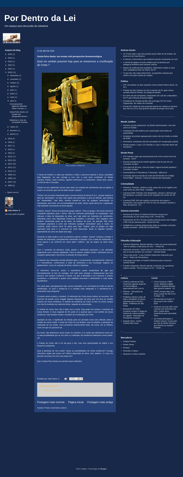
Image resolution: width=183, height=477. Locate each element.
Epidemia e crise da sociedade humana (18, 121)
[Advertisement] (91, 443)
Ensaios (126, 348)
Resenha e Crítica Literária (134, 354)
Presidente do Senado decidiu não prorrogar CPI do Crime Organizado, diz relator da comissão (147, 102)
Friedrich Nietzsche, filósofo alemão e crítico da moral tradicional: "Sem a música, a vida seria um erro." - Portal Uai (150, 245)
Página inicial (75, 402)
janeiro (13, 134)
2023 (10, 61)
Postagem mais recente (50, 402)
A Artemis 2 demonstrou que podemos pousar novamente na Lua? (150, 59)
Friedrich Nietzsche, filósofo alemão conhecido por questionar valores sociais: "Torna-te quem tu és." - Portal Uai (148, 267)
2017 (10, 146)
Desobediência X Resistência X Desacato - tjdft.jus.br (145, 172)
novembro (14, 79)
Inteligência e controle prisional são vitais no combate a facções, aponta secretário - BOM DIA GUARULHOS (149, 226)
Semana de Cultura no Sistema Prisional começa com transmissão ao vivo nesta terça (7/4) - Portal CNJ (145, 215)
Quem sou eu (12, 192)
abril (12, 101)
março (13, 127)
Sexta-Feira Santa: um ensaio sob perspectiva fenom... (19, 114)
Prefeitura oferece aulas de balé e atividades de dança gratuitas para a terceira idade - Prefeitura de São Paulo (134, 301)
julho (12, 90)
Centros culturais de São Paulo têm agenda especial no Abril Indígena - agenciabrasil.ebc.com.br (134, 285)
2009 (10, 175)
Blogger (103, 469)
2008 (10, 178)
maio (12, 97)
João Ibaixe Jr (14, 210)
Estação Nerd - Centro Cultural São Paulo (132, 322)
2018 (10, 142)
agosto (13, 86)
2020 (10, 72)
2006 (10, 185)
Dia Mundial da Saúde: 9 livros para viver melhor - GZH (164, 301)
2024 (10, 58)
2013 (10, 160)
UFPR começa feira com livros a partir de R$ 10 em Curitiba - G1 (165, 293)
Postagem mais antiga (100, 402)
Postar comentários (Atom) (55, 408)
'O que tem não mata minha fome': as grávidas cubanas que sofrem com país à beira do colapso (148, 74)
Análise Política (129, 341)
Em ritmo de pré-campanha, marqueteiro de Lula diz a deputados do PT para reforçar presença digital (150, 96)
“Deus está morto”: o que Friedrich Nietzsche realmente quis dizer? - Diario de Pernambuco (148, 256)
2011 (10, 167)
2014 (10, 156)
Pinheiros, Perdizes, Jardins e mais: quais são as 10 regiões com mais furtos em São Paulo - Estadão (150, 188)
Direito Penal (128, 344)
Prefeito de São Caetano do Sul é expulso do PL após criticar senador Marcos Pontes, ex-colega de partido (148, 91)
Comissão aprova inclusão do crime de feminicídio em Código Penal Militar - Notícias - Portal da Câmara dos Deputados (148, 177)
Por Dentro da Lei (40, 18)
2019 (10, 139)
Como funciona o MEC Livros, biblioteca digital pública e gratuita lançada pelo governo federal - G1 (164, 285)
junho (12, 93)
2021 (10, 69)
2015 (10, 153)
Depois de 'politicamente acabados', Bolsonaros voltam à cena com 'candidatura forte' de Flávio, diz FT (149, 69)
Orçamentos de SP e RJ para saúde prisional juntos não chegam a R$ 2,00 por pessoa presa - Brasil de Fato (150, 221)
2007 (10, 182)
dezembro (14, 75)
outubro (13, 83)
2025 (10, 54)
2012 (10, 164)
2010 (10, 171)
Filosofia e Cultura (130, 351)
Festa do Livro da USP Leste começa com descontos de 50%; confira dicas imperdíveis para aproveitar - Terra (166, 311)
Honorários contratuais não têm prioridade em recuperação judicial (150, 142)
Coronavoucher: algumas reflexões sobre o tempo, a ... (19, 106)
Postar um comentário (52, 390)
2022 (10, 65)
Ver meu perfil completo (15, 214)
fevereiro (14, 130)
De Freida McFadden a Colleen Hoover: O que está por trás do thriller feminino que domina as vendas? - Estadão (165, 323)
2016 (10, 149)
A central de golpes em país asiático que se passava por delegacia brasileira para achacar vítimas (146, 63)
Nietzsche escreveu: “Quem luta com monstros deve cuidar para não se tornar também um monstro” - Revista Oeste (149, 251)
